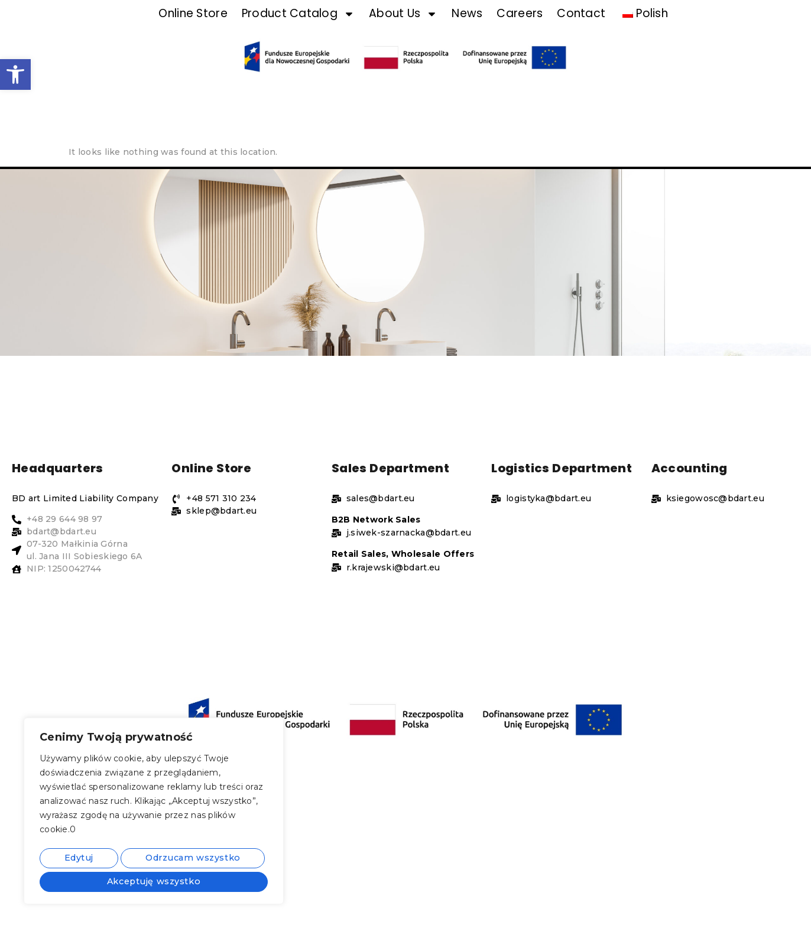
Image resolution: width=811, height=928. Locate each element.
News (467, 32)
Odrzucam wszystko (190, 860)
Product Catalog (298, 31)
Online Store (192, 32)
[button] (15, 74)
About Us (403, 31)
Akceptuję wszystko (154, 881)
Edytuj (76, 860)
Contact (581, 32)
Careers (520, 32)
